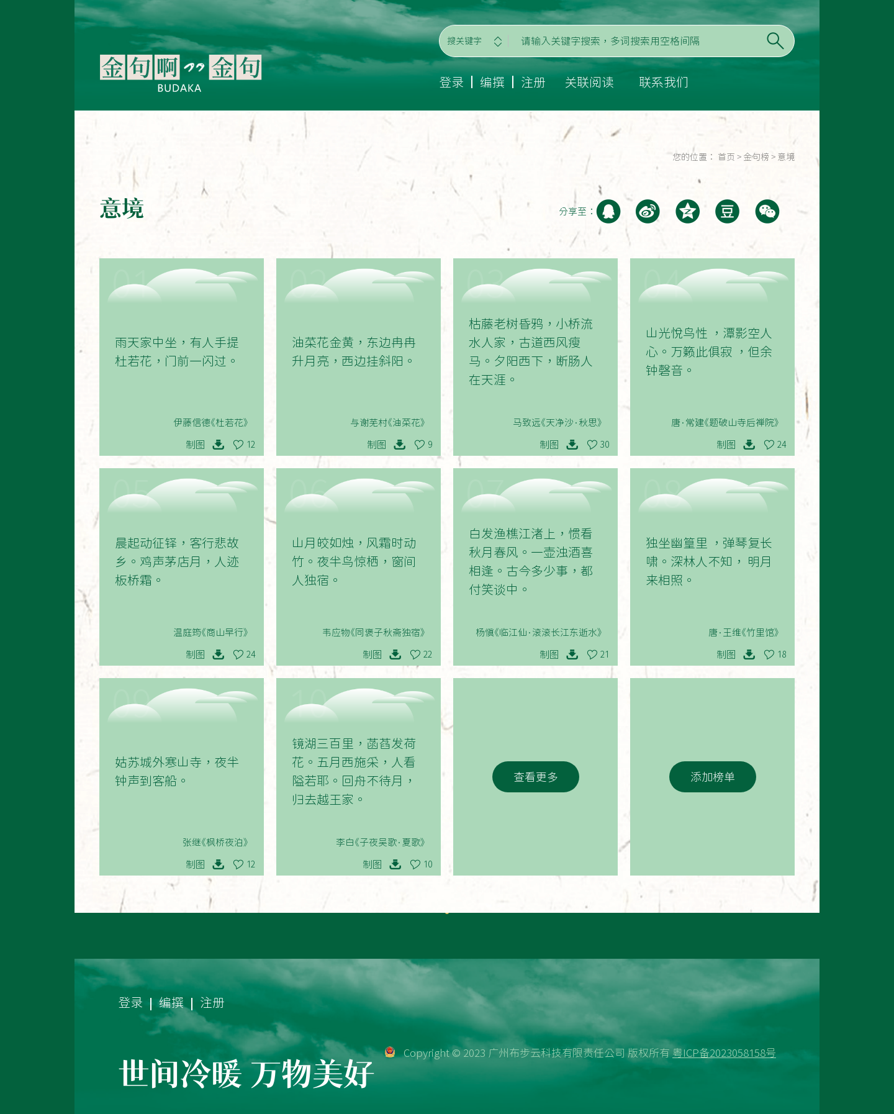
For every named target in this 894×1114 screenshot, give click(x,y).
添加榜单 (712, 776)
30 (604, 444)
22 (427, 654)
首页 (726, 157)
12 (250, 444)
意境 (786, 157)
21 (604, 654)
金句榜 (756, 157)
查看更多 (535, 776)
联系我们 (664, 82)
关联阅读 (589, 82)
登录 (451, 82)
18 (781, 654)
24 (781, 444)
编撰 (492, 82)
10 (427, 864)
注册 (533, 82)
